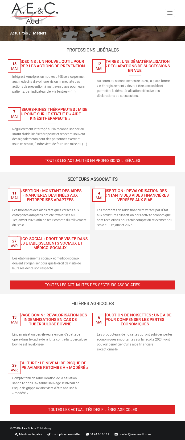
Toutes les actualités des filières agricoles (92, 409)
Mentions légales (26, 434)
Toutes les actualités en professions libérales (92, 160)
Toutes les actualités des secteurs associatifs (92, 285)
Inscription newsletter (62, 434)
